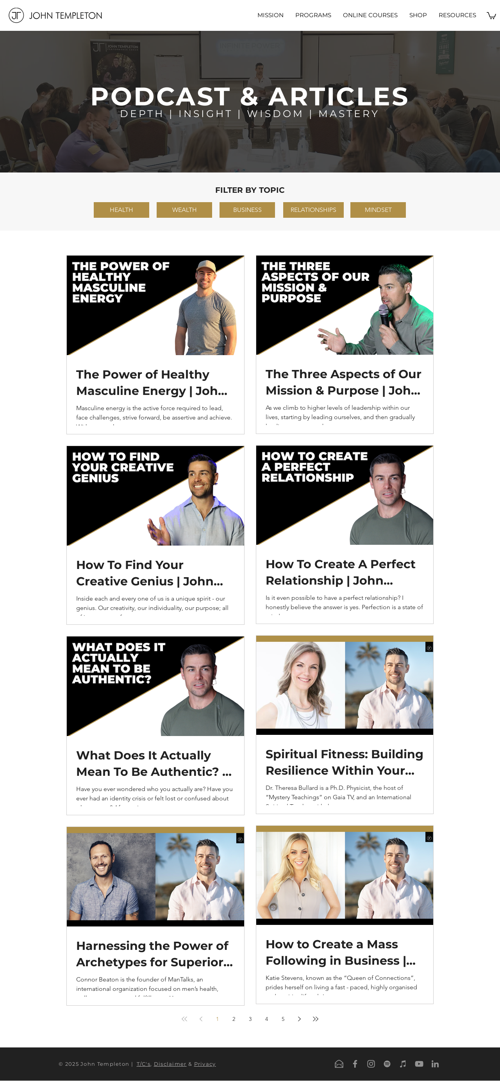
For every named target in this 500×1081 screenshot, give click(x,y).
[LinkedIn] (435, 1064)
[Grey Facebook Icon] (355, 1064)
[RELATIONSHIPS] (313, 210)
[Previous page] (201, 1019)
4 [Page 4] (266, 1018)
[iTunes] (403, 1064)
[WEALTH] (184, 210)
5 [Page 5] (283, 1018)
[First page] (184, 1019)
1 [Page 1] (217, 1018)
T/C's (144, 1064)
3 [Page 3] (250, 1018)
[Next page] (299, 1019)
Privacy (205, 1064)
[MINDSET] (378, 210)
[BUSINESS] (247, 210)
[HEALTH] (121, 210)
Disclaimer (170, 1064)
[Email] (339, 1064)
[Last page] (316, 1019)
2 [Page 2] (233, 1018)
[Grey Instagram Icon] (371, 1064)
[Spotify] (387, 1064)
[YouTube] (419, 1064)
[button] (313, 15)
